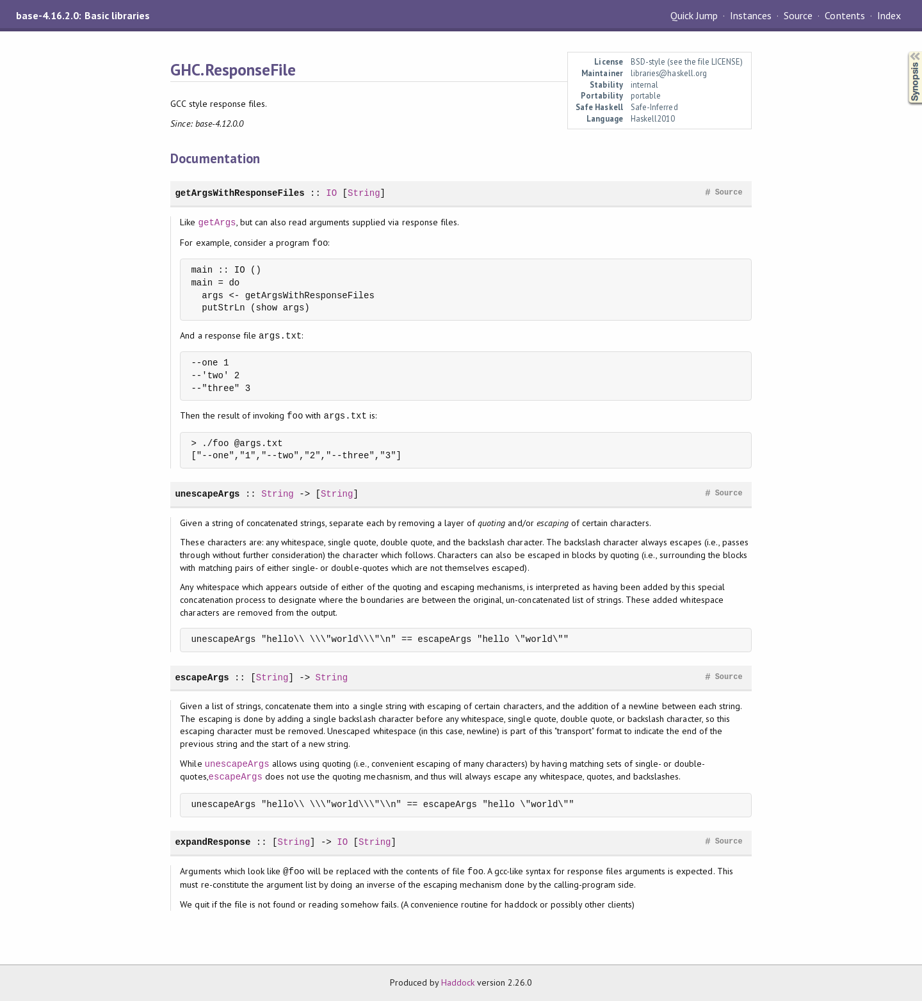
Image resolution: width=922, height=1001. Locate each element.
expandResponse (212, 842)
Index (889, 15)
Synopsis (904, 51)
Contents (844, 15)
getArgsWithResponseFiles (239, 193)
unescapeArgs (207, 494)
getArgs (217, 222)
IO (331, 193)
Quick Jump (694, 15)
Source (798, 15)
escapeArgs (202, 677)
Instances (751, 15)
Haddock (457, 982)
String (364, 193)
